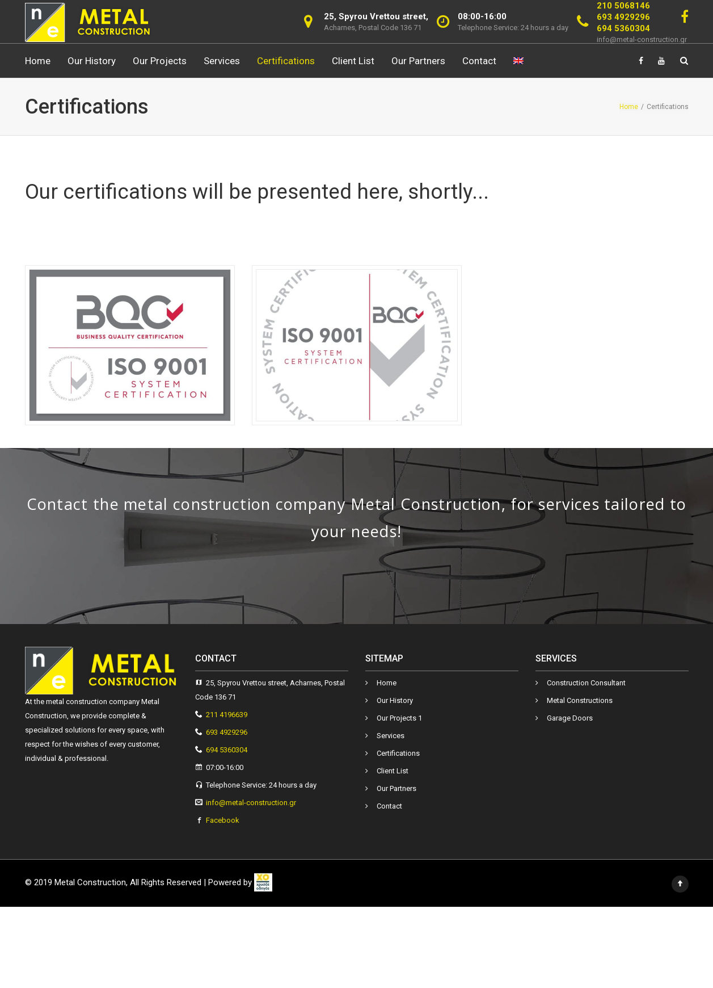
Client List (353, 60)
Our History (91, 60)
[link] (263, 882)
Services (222, 60)
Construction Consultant (586, 683)
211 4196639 (226, 714)
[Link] (685, 17)
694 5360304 (623, 28)
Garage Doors (570, 718)
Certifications (286, 60)
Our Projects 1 (399, 718)
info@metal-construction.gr (642, 39)
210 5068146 (623, 6)
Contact (479, 60)
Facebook (222, 820)
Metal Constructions (580, 700)
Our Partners (418, 60)
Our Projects (160, 60)
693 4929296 (623, 17)
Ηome (37, 60)
